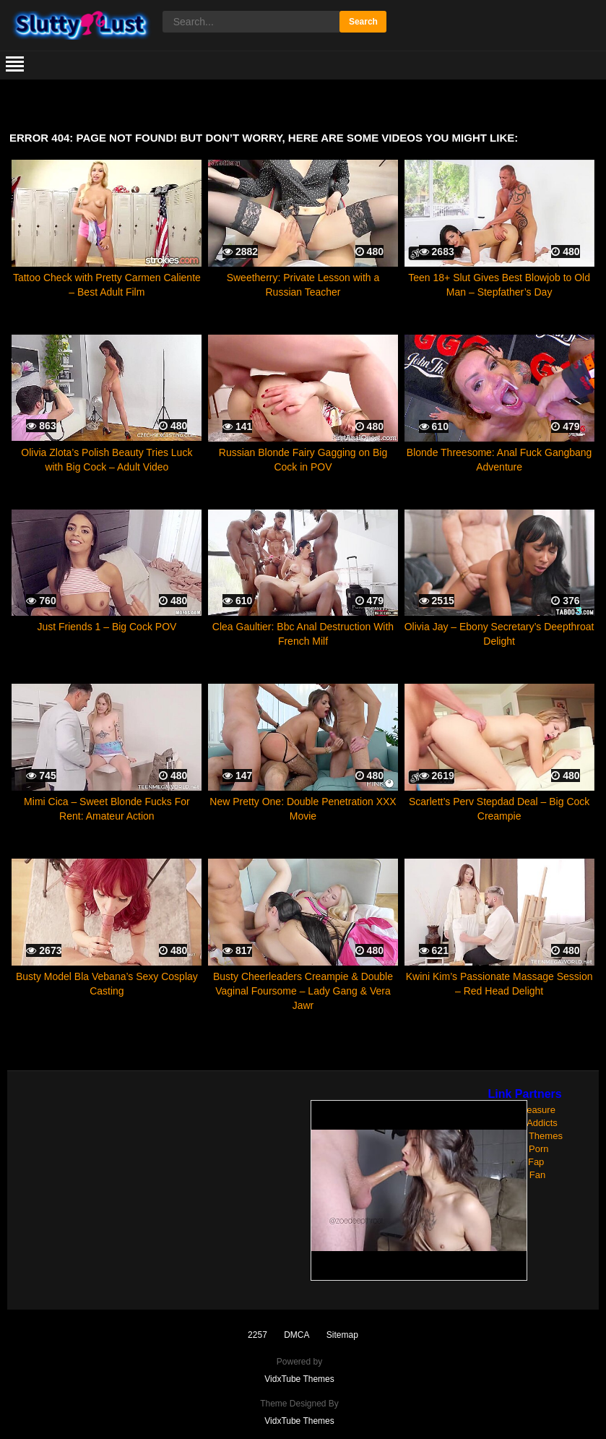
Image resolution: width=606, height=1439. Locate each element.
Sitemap (342, 1335)
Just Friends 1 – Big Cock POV (106, 626)
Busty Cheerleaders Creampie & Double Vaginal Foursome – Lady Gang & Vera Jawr (303, 991)
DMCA (296, 1335)
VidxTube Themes (299, 1379)
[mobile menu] (15, 65)
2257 (257, 1335)
